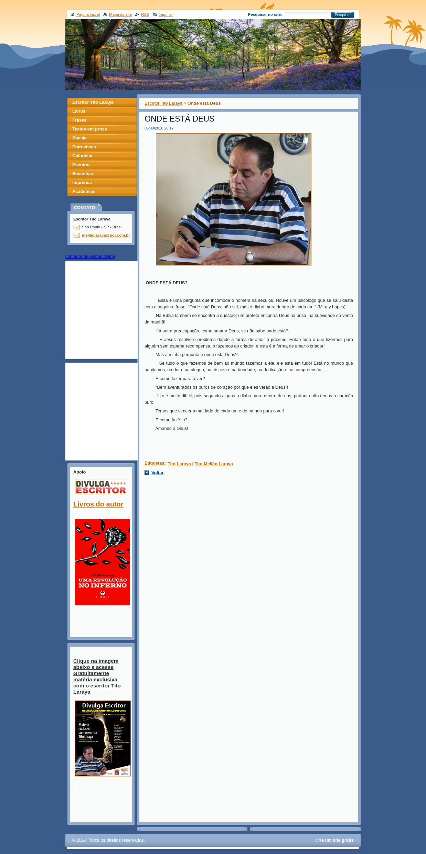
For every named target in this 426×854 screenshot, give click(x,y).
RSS (145, 14)
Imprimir (166, 14)
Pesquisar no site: (265, 14)
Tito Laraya (179, 463)
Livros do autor (98, 504)
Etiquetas (154, 463)
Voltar (157, 472)
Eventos (80, 164)
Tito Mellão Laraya (213, 463)
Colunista (82, 155)
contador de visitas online (90, 256)
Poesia (79, 137)
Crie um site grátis (334, 840)
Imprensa (82, 182)
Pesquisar (343, 15)
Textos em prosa (89, 129)
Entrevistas (84, 146)
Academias (84, 191)
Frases (79, 120)
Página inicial (88, 14)
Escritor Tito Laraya (163, 103)
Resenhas (82, 173)
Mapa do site (120, 14)
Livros (78, 111)
